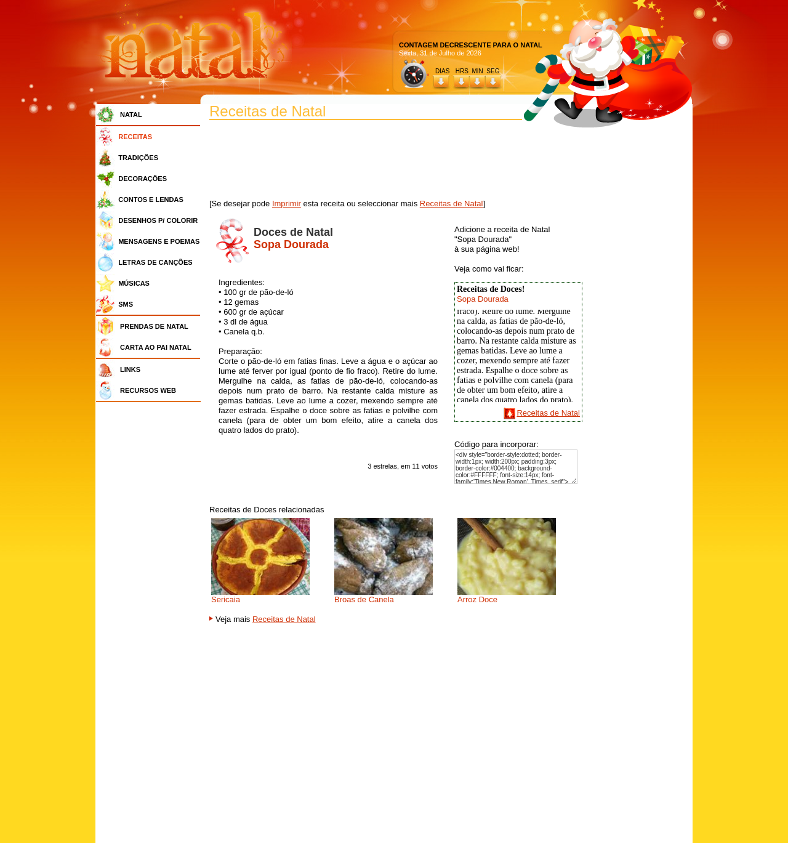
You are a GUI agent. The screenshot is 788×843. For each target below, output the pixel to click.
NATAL (131, 114)
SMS (125, 304)
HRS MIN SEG (478, 71)
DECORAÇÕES (142, 178)
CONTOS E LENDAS (150, 199)
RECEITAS (135, 136)
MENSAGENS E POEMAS (158, 241)
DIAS (442, 71)
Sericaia (225, 599)
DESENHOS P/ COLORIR (158, 220)
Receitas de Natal (451, 203)
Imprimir (286, 203)
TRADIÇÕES (138, 157)
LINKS (130, 369)
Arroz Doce (477, 599)
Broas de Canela (364, 599)
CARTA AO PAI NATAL (155, 347)
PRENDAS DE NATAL (154, 326)
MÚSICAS (134, 283)
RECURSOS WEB (148, 390)
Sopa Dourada (483, 299)
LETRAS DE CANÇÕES (155, 262)
